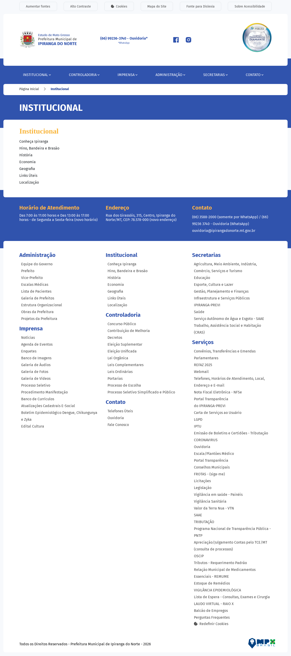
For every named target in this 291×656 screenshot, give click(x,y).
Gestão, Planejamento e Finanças (221, 291)
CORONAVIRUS (206, 440)
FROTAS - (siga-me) (209, 474)
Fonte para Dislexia (200, 6)
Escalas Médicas (34, 284)
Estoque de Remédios (212, 583)
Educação (202, 278)
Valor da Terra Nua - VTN (214, 508)
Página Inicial (29, 89)
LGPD (198, 419)
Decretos (115, 337)
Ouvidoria (116, 418)
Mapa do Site (156, 6)
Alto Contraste (80, 6)
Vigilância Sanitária (210, 501)
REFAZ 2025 (203, 365)
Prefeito (27, 271)
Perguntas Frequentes (212, 617)
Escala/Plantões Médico (214, 453)
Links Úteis (28, 175)
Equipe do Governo (37, 264)
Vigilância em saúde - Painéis (218, 494)
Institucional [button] (37, 75)
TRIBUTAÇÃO (204, 522)
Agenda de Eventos (37, 344)
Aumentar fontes (38, 6)
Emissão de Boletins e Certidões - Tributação (231, 433)
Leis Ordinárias (120, 372)
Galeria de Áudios (35, 365)
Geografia (27, 169)
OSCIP (199, 556)
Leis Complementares (125, 365)
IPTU (197, 426)
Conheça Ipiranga (33, 141)
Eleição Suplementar (125, 344)
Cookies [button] (119, 6)
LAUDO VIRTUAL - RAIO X (214, 604)
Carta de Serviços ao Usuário (217, 412)
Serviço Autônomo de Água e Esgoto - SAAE (229, 319)
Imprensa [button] (128, 75)
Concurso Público (122, 324)
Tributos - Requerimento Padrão (220, 563)
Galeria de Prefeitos (37, 298)
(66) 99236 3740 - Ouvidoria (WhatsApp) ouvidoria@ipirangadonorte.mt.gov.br (230, 224)
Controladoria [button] (84, 75)
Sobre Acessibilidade (250, 6)
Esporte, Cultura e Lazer (213, 284)
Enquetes (28, 351)
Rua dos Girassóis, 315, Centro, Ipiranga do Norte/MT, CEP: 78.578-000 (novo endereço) (141, 217)
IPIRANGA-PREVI (207, 305)
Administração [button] (170, 75)
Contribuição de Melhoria (129, 331)
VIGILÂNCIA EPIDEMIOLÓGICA (217, 590)
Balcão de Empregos (211, 610)
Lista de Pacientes (36, 291)
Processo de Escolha (124, 385)
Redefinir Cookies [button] (211, 623)
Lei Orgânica (118, 358)
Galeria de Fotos (34, 372)
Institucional (60, 89)
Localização (29, 182)
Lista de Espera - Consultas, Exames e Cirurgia (232, 597)
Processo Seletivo (35, 385)
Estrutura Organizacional (41, 305)
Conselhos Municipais (212, 467)
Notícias (28, 337)
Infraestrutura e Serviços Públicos (222, 298)
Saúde (199, 312)
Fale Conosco (118, 425)
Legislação (202, 488)
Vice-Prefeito (32, 278)
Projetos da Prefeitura (39, 319)
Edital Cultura (32, 426)
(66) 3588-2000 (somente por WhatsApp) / (227, 217)
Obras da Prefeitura (37, 312)
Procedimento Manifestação (44, 392)
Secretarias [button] (215, 75)
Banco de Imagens (36, 358)
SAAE (198, 515)
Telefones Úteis (120, 411)
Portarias (115, 378)
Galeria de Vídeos (35, 378)
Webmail (201, 372)
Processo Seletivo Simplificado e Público (141, 392)
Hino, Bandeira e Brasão (39, 148)
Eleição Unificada (122, 351)
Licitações (202, 481)
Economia (27, 162)
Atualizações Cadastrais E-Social (48, 406)
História (26, 155)
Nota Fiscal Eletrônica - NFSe (218, 392)
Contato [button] (254, 75)
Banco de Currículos (37, 399)
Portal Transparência (211, 460)
